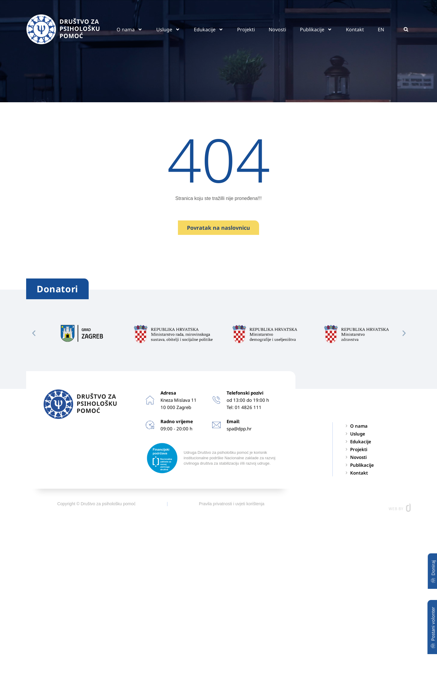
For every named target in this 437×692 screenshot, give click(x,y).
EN (381, 29)
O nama (129, 29)
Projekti (246, 29)
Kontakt (355, 29)
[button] (406, 29)
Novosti (277, 29)
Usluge (168, 29)
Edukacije (208, 29)
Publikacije (316, 29)
